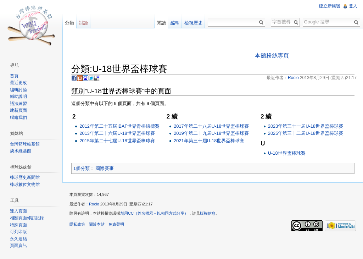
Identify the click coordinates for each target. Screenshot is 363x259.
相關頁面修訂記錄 (27, 217)
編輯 (175, 23)
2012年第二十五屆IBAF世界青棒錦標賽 (119, 126)
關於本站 (97, 224)
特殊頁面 (18, 224)
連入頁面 (18, 211)
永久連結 (18, 238)
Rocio (94, 204)
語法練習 (18, 103)
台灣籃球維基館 (25, 144)
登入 (353, 6)
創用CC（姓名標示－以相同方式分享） (154, 213)
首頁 (14, 75)
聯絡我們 (18, 117)
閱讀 (161, 23)
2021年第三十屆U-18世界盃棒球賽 (209, 140)
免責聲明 (116, 224)
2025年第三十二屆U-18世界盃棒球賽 (305, 133)
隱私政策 (77, 224)
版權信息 (208, 213)
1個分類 (81, 168)
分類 (69, 23)
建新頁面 (18, 110)
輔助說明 (18, 96)
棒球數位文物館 (25, 184)
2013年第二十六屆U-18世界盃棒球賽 (117, 133)
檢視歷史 (193, 23)
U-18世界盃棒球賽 (287, 153)
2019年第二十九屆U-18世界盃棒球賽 (211, 133)
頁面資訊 (18, 245)
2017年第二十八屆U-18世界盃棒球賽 (211, 126)
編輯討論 (18, 89)
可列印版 (18, 231)
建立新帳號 (329, 6)
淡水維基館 (20, 150)
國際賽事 (104, 168)
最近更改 (18, 82)
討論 (83, 23)
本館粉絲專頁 (272, 56)
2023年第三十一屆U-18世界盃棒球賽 (305, 126)
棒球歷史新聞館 (25, 177)
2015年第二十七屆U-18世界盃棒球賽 (117, 140)
